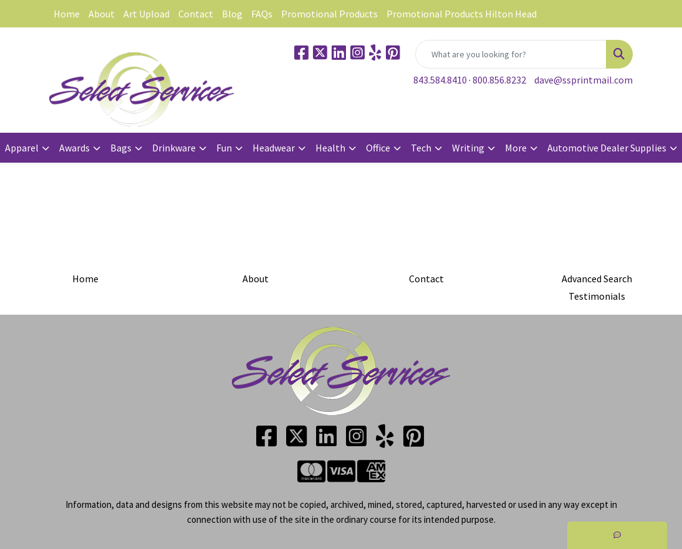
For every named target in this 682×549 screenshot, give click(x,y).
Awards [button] (74, 147)
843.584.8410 (440, 80)
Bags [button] (121, 147)
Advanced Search (597, 278)
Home (67, 13)
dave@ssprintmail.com (583, 80)
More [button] (516, 147)
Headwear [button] (273, 147)
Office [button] (378, 147)
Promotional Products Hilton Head (462, 13)
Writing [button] (468, 147)
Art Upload (146, 13)
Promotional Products (329, 13)
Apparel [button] (22, 147)
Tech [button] (421, 147)
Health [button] (330, 147)
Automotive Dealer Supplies (606, 147)
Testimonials (597, 296)
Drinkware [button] (174, 147)
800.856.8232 (499, 80)
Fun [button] (224, 147)
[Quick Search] (511, 54)
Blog (232, 13)
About (102, 13)
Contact (195, 13)
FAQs (261, 13)
